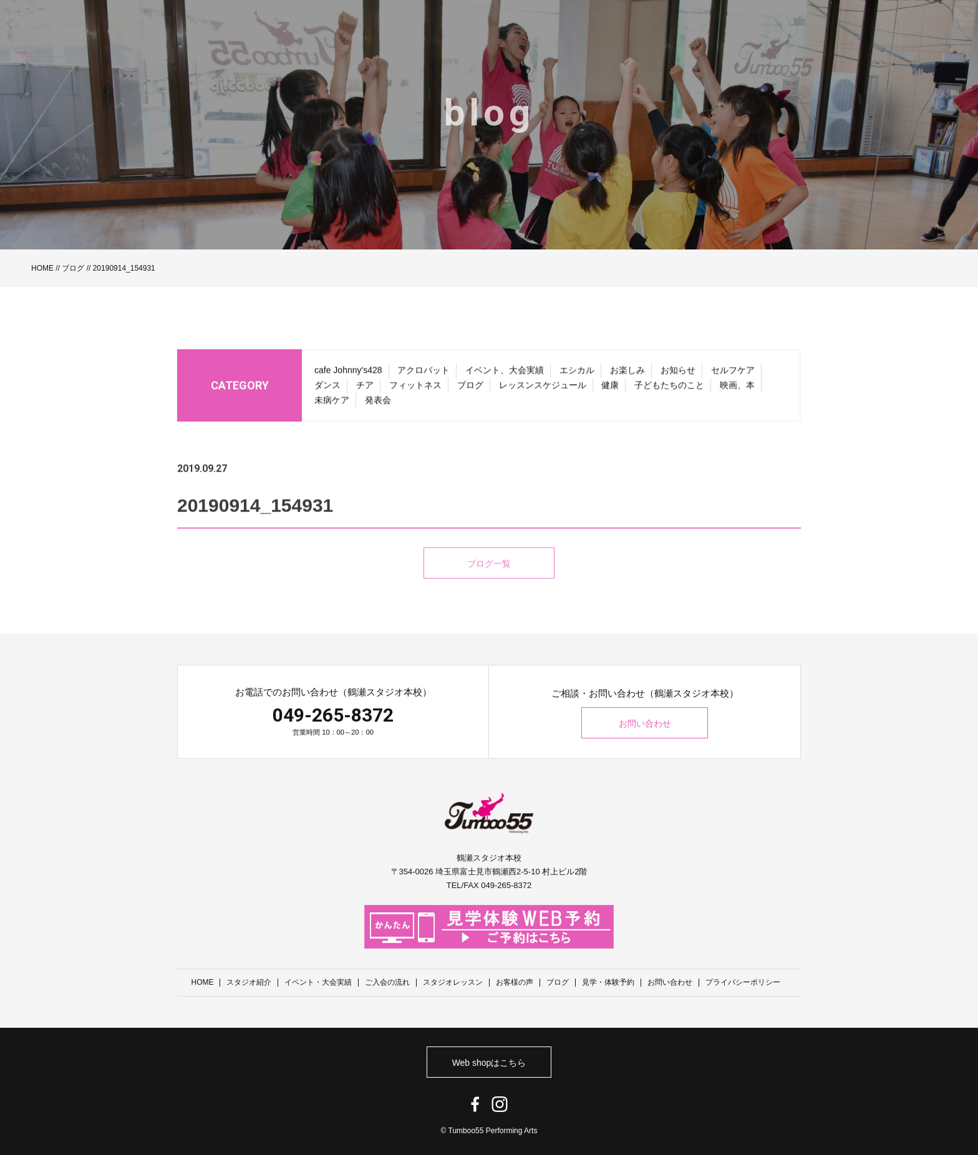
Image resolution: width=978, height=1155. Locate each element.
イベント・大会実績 (318, 982)
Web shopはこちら (489, 1062)
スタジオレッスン (453, 982)
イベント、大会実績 (504, 374)
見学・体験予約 (609, 982)
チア (365, 389)
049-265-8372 (333, 715)
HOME (42, 268)
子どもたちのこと (669, 389)
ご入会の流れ (388, 982)
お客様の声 (515, 982)
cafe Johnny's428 (348, 374)
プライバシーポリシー (743, 982)
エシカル (576, 374)
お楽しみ (627, 374)
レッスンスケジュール (542, 389)
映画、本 (737, 389)
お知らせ (678, 374)
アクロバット (423, 374)
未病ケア (331, 403)
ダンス (327, 389)
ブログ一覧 (489, 581)
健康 (610, 389)
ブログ (73, 268)
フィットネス (415, 389)
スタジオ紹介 (249, 982)
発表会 (378, 403)
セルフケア (733, 374)
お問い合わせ (645, 723)
